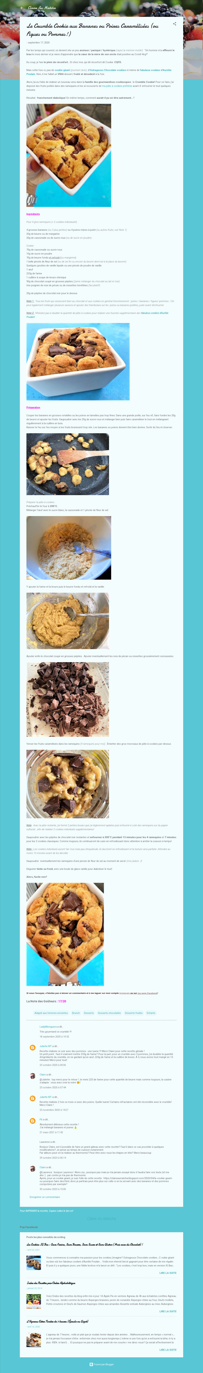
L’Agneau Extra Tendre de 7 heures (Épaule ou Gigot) (57, 1322)
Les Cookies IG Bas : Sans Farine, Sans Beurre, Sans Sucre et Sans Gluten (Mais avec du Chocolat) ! (84, 1245)
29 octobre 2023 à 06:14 (53, 1157)
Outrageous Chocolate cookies (108, 70)
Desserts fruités (134, 1013)
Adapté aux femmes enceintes (51, 1013)
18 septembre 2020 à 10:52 (54, 1036)
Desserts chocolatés (109, 1013)
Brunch (76, 1013)
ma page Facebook (147, 993)
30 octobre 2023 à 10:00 (53, 1189)
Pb (41, 1119)
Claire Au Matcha (42, 8)
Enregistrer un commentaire (45, 1197)
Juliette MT (46, 1046)
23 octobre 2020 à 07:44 (53, 1087)
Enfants (151, 1013)
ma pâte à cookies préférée (117, 86)
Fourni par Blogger (101, 1364)
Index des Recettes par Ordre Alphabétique (50, 1283)
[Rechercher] (181, 9)
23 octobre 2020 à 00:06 (53, 1065)
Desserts (89, 1013)
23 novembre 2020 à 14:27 (54, 1109)
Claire (43, 1074)
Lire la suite (168, 1272)
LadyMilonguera (48, 1026)
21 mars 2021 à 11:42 (51, 1132)
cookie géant (62, 70)
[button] (175, 24)
